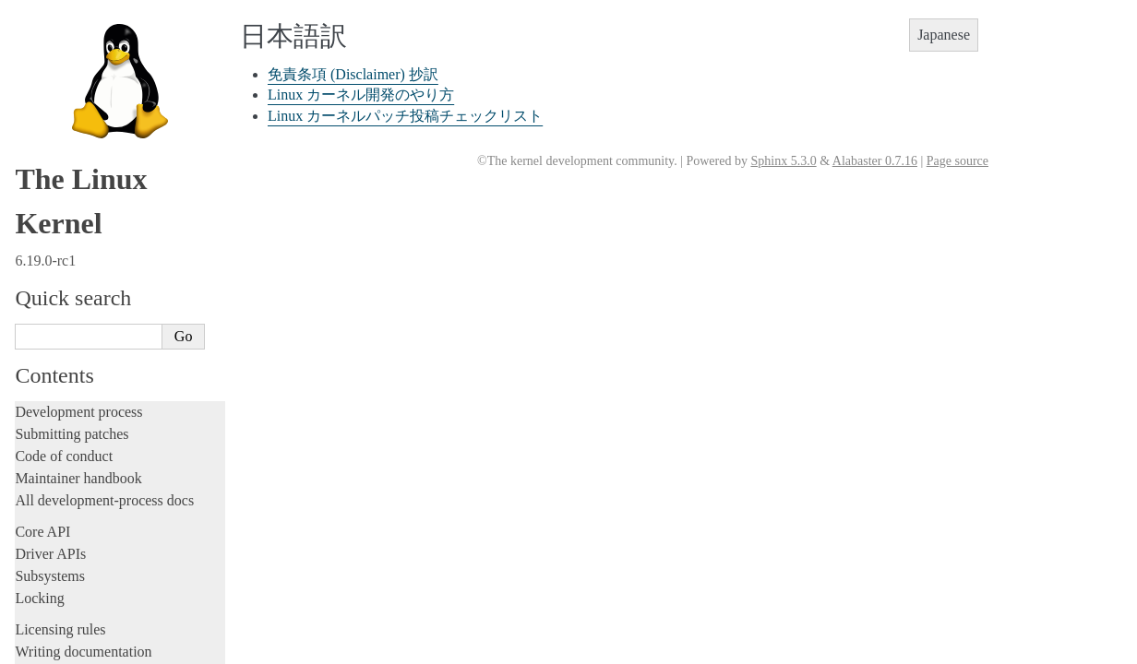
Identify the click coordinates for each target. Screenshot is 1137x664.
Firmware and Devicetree (90, 342)
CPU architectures (69, 374)
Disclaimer (57, 648)
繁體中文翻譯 (66, 476)
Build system (53, 223)
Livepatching (53, 147)
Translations (54, 437)
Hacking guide (58, 81)
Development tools (70, 36)
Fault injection (58, 125)
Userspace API (58, 289)
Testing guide (54, 58)
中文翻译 (53, 457)
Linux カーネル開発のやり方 (115, 574)
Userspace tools (61, 267)
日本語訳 (53, 536)
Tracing (37, 103)
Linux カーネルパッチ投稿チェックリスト (405, 116)
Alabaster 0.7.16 (874, 161)
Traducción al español (86, 628)
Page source (957, 161)
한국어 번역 (62, 516)
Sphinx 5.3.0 (783, 161)
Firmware (43, 320)
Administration (59, 200)
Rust (28, 169)
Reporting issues (64, 245)
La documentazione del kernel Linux (124, 497)
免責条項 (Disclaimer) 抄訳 (109, 556)
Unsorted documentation (88, 405)
